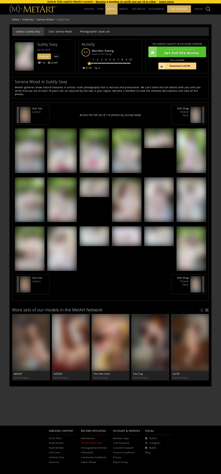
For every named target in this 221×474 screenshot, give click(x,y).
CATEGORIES (156, 8)
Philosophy (87, 452)
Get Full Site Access (176, 52)
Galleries (28, 19)
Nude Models (56, 447)
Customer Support (123, 447)
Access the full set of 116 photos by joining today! (110, 115)
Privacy (117, 457)
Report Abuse (88, 462)
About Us (54, 462)
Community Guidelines (93, 457)
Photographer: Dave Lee (95, 31)
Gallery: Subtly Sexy (28, 31)
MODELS (123, 8)
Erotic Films (55, 438)
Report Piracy (120, 462)
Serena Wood (45, 19)
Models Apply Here (91, 443)
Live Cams (54, 452)
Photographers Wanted (94, 447)
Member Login (121, 438)
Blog (147, 452)
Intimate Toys (56, 457)
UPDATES (89, 8)
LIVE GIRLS (138, 8)
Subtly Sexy (47, 44)
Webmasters (88, 438)
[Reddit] (150, 447)
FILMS (101, 8)
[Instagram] (152, 443)
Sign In (198, 8)
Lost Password (121, 443)
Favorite (44, 56)
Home (15, 19)
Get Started (179, 9)
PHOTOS (111, 8)
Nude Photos (56, 443)
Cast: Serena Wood (60, 31)
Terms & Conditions (124, 452)
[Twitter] (151, 438)
